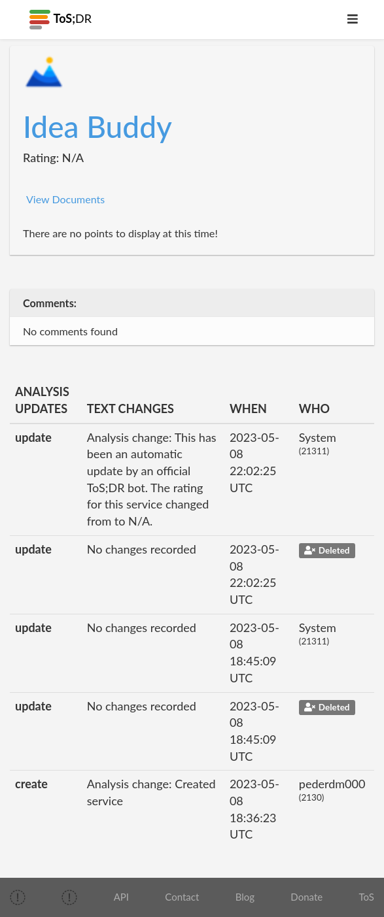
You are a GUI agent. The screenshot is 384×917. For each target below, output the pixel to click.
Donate (306, 897)
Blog (245, 897)
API (121, 897)
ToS (366, 897)
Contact (182, 897)
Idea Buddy (97, 126)
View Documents (65, 199)
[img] (18, 897)
